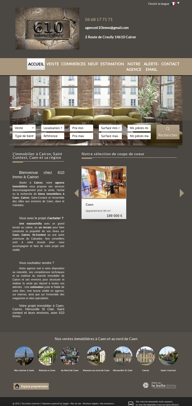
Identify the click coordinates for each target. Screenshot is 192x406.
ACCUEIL (34, 63)
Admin (27, 399)
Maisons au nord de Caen (96, 363)
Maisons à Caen (47, 363)
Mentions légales (90, 396)
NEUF (78, 63)
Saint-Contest (168, 363)
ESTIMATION (93, 63)
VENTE (47, 63)
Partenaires (18, 399)
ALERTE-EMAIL (137, 63)
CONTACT (157, 63)
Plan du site (75, 396)
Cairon (145, 363)
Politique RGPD (60, 399)
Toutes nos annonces (41, 399)
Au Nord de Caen (70, 363)
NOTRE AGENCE (115, 63)
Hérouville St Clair (122, 363)
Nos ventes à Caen (24, 363)
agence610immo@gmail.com (107, 28)
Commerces (63, 63)
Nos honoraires (107, 396)
